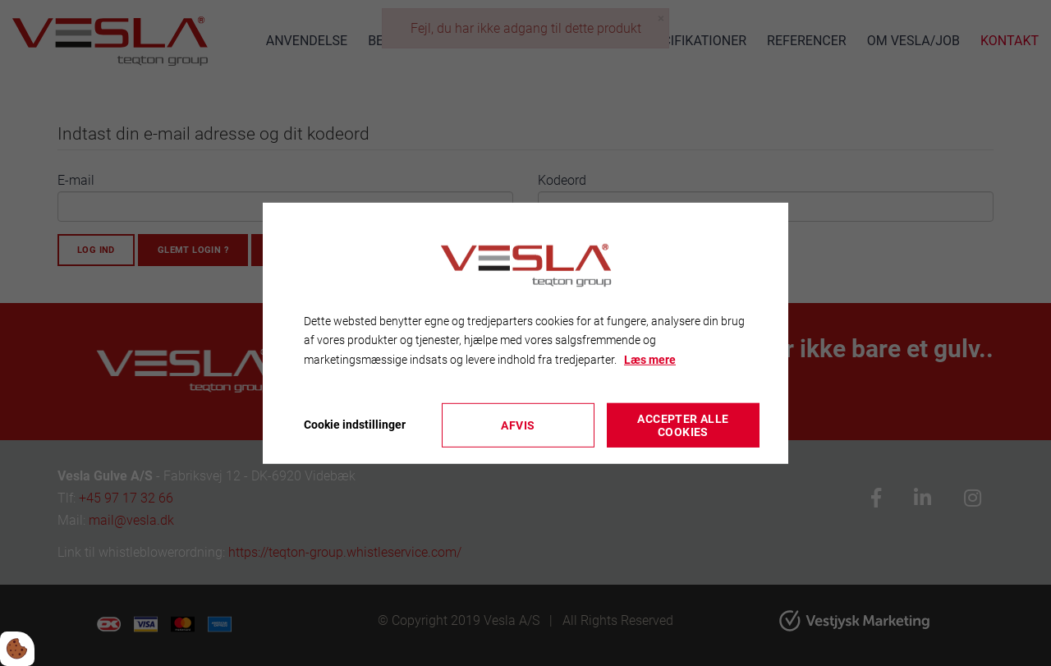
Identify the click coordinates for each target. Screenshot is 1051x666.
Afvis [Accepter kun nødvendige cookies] (518, 425)
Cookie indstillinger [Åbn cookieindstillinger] (355, 424)
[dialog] (525, 332)
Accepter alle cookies (682, 425)
